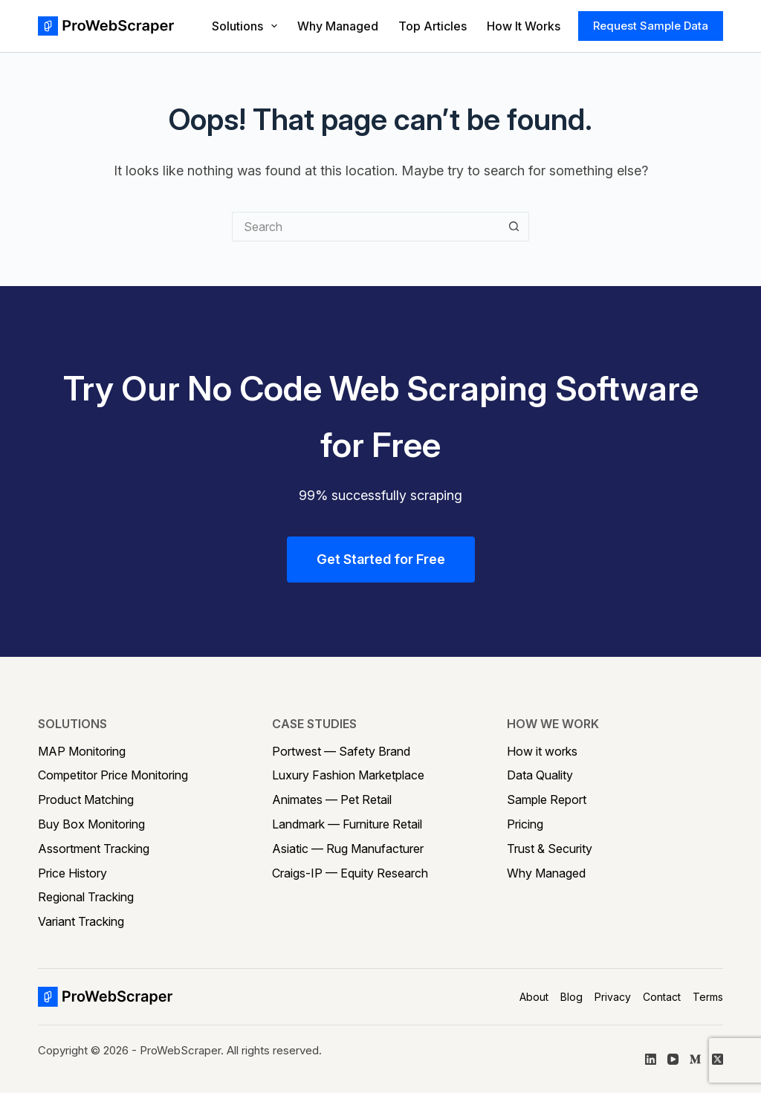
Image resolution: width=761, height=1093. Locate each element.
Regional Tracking (86, 896)
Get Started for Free (381, 559)
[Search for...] (365, 226)
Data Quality (540, 775)
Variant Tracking (81, 921)
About (533, 996)
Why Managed (337, 26)
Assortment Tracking (93, 848)
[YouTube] (673, 1059)
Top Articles (432, 26)
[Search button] (514, 226)
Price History (72, 873)
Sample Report (546, 799)
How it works (542, 751)
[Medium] (695, 1059)
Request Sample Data (650, 26)
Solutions (245, 26)
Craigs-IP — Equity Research (350, 873)
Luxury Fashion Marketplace (348, 775)
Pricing (525, 824)
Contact (662, 996)
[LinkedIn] (650, 1059)
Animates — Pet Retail (332, 799)
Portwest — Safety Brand (341, 751)
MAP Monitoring (82, 751)
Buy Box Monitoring (91, 824)
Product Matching (86, 799)
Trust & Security (549, 848)
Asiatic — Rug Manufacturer (348, 848)
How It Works (523, 26)
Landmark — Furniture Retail (347, 824)
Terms (708, 996)
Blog (571, 996)
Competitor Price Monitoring (113, 775)
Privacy (613, 996)
